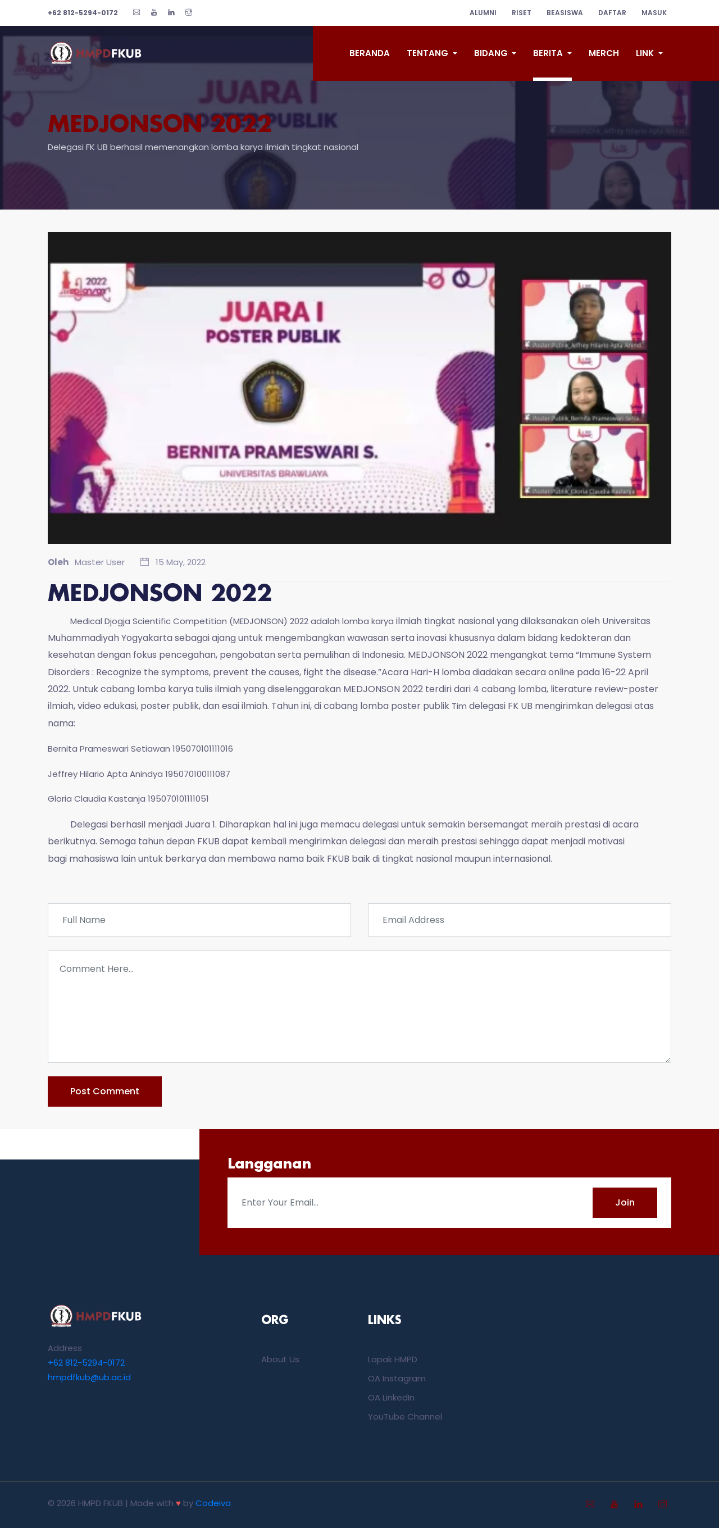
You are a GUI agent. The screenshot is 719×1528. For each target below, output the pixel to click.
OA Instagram (397, 1378)
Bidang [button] (492, 53)
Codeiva (213, 1503)
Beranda (369, 53)
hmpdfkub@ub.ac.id (89, 1377)
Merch (604, 53)
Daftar (612, 12)
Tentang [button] (428, 53)
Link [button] (646, 53)
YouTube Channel (405, 1416)
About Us (280, 1359)
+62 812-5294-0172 (86, 1362)
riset (521, 12)
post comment (104, 1091)
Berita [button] (549, 53)
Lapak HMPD (392, 1359)
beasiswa (565, 12)
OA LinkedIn (391, 1397)
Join (625, 1202)
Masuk (654, 12)
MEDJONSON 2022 (160, 125)
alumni (483, 12)
